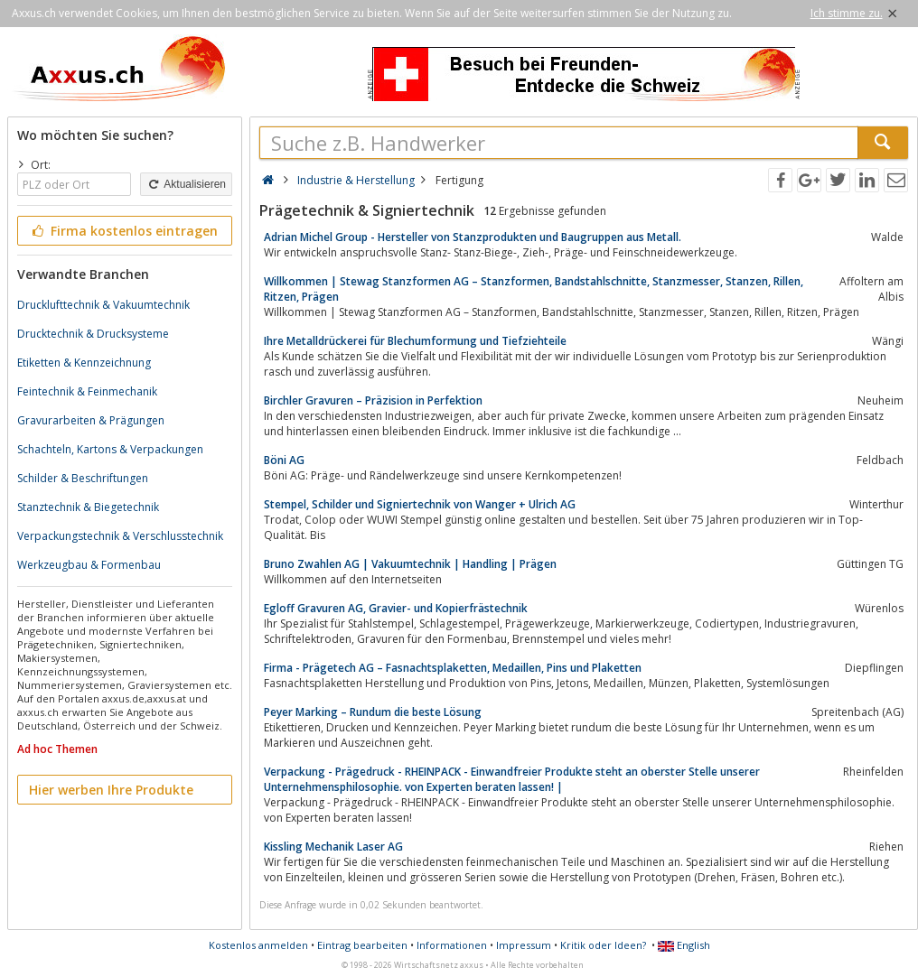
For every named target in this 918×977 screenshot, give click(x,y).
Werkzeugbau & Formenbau (89, 564)
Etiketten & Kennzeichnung (84, 362)
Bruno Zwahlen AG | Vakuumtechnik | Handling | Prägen (410, 564)
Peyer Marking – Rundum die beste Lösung (373, 712)
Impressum (523, 945)
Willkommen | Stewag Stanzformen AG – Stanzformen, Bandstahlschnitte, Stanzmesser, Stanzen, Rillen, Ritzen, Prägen (533, 289)
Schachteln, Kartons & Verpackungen (110, 449)
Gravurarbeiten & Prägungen (90, 420)
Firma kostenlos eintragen (123, 230)
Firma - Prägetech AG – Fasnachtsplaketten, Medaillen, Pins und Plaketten (453, 667)
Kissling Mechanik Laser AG (333, 846)
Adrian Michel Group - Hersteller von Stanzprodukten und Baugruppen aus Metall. (472, 237)
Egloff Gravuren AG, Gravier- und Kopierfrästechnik (396, 608)
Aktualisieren (186, 184)
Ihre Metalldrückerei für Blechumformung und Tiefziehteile (415, 341)
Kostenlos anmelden (258, 945)
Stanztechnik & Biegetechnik (88, 507)
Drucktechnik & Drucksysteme (93, 333)
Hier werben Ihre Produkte (111, 789)
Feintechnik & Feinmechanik (87, 391)
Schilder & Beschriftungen (82, 478)
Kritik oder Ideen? (603, 945)
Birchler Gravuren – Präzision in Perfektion (373, 400)
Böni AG (284, 460)
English (684, 945)
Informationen (452, 945)
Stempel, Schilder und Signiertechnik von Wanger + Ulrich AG (420, 504)
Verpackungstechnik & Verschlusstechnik (120, 536)
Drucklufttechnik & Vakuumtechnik (103, 304)
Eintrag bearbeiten (362, 945)
